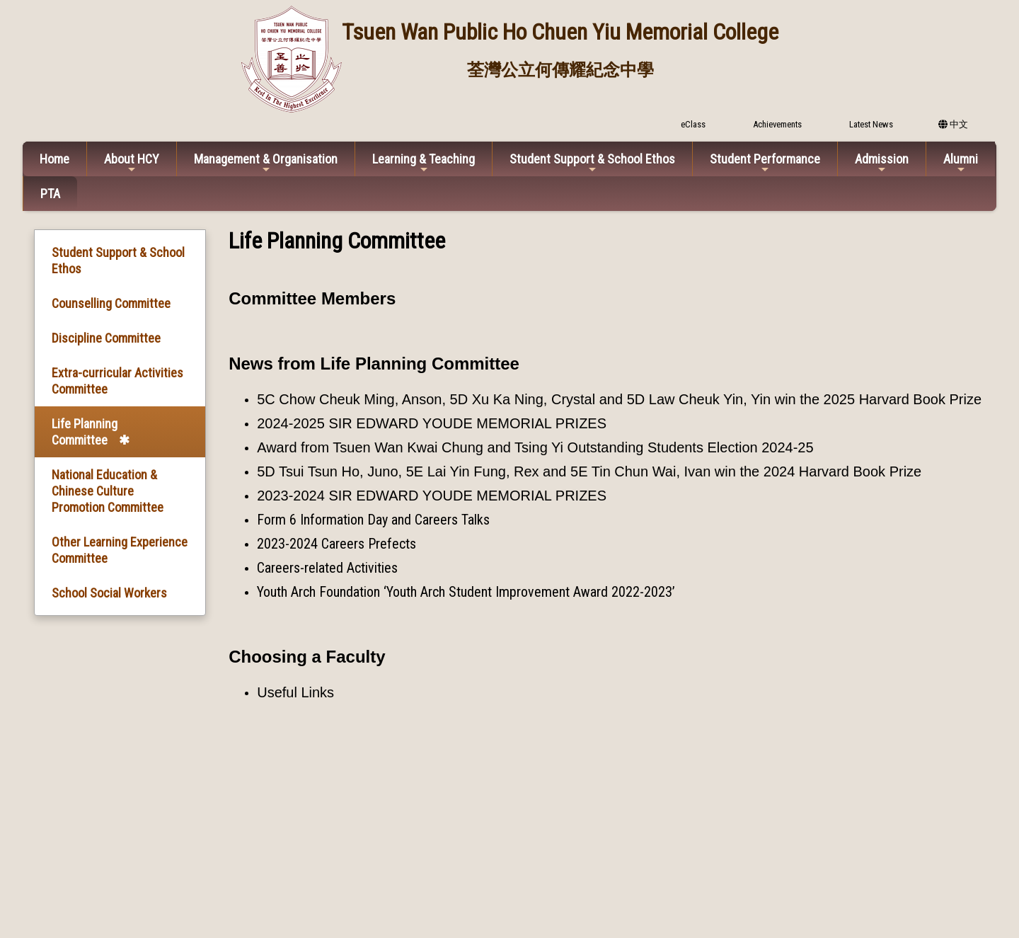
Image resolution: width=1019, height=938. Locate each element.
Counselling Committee (111, 303)
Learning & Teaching (423, 163)
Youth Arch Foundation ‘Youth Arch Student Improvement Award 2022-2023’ (466, 591)
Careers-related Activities (327, 567)
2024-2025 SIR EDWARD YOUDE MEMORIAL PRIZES (431, 423)
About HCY (131, 163)
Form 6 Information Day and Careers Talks (373, 519)
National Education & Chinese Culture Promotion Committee (107, 491)
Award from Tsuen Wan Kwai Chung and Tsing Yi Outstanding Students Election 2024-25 (535, 447)
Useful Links (295, 692)
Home (54, 158)
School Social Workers (109, 592)
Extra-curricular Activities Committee (117, 380)
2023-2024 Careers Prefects (336, 543)
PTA (50, 193)
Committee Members (312, 298)
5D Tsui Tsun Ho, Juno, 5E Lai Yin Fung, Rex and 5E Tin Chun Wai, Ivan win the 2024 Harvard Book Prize (589, 471)
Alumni (960, 163)
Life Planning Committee (84, 431)
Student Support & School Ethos (592, 163)
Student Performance (765, 163)
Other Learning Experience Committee (120, 550)
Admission (882, 163)
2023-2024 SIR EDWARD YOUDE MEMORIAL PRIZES (431, 495)
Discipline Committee (106, 338)
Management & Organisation (266, 163)
